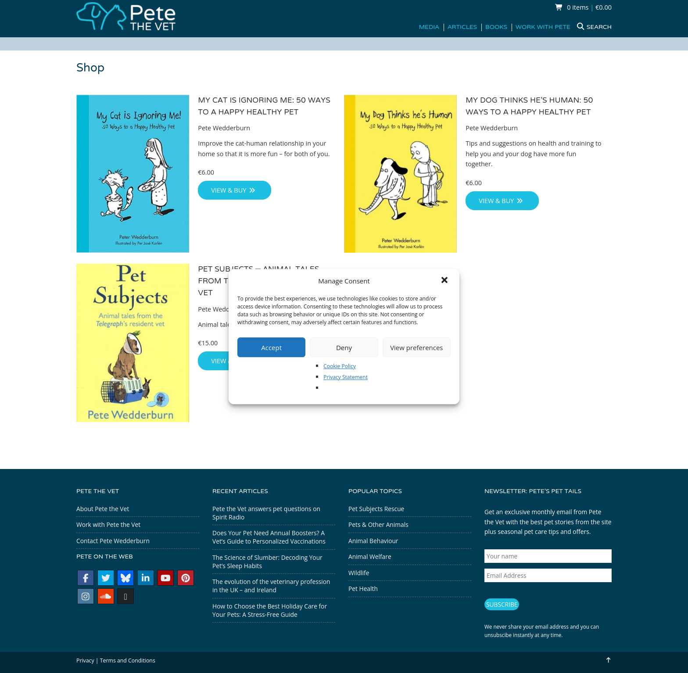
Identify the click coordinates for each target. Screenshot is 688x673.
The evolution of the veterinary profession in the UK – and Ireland (271, 585)
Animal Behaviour (373, 541)
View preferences (416, 347)
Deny (344, 347)
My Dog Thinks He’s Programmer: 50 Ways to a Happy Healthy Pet (530, 106)
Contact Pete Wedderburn (113, 541)
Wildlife (358, 573)
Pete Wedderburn (224, 128)
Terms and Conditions (127, 660)
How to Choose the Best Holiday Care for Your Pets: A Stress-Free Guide (269, 610)
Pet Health (363, 588)
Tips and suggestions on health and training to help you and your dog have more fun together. (534, 154)
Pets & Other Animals (378, 524)
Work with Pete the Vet (108, 524)
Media (429, 27)
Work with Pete (543, 27)
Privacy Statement (345, 377)
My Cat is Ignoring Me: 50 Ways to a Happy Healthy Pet (264, 106)
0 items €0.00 (583, 7)
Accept (271, 347)
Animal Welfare (369, 556)
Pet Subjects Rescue (376, 509)
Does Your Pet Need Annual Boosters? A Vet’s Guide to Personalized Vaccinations (269, 537)
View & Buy (233, 190)
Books (496, 27)
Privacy (85, 660)
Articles (462, 27)
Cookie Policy (339, 366)
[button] (445, 281)
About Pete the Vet (102, 509)
